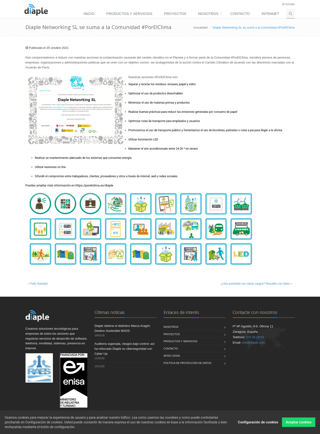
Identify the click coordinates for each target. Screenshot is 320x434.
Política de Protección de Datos (188, 363)
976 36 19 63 (255, 337)
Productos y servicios (129, 14)
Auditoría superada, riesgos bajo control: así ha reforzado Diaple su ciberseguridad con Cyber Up (124, 348)
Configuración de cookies (258, 423)
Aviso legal (172, 355)
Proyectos (175, 14)
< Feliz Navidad (38, 283)
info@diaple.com (253, 342)
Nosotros (208, 14)
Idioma (289, 4)
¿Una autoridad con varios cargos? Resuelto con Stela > (256, 283)
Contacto (240, 14)
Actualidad (200, 27)
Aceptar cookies (298, 423)
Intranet (270, 14)
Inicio (89, 14)
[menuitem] (90, 13)
